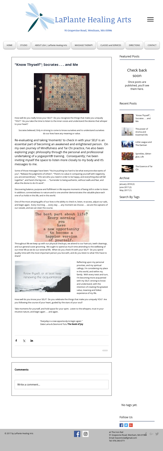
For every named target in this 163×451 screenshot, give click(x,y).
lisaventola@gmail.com (126, 437)
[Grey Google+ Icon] (151, 434)
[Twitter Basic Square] (126, 425)
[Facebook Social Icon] (77, 434)
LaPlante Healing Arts (93, 19)
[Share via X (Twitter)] (23, 340)
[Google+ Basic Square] (131, 425)
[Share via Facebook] (16, 340)
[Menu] (150, 19)
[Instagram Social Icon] (85, 434)
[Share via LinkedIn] (31, 340)
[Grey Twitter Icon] (157, 434)
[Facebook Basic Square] (121, 425)
